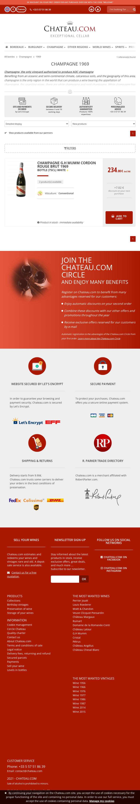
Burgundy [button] (36, 47)
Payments (13, 662)
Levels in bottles (17, 670)
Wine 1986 (79, 699)
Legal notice (14, 649)
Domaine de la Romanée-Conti (91, 625)
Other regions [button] (79, 47)
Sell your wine (15, 666)
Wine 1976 (79, 691)
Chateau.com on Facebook (114, 558)
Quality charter (16, 633)
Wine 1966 (79, 687)
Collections (13, 600)
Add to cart (119, 217)
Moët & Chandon (83, 609)
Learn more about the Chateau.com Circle (99, 338)
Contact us (13, 637)
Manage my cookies (101, 801)
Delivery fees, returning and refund (28, 653)
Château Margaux (83, 617)
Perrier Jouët (80, 600)
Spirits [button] (121, 47)
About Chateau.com (19, 641)
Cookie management (19, 625)
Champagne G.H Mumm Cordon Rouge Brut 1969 (66, 166)
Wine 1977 (79, 695)
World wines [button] (103, 47)
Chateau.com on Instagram (114, 569)
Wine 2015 (79, 711)
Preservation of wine (19, 609)
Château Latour (82, 629)
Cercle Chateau (16, 629)
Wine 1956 (79, 683)
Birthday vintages (17, 604)
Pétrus (77, 641)
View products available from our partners (28, 132)
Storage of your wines (20, 613)
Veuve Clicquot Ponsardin (88, 613)
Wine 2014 (79, 707)
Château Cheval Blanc (86, 650)
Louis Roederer (82, 604)
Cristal (77, 637)
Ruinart (77, 621)
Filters (70, 148)
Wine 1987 (79, 703)
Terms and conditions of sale (24, 645)
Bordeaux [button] (18, 47)
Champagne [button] (56, 47)
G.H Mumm (80, 633)
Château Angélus (83, 645)
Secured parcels (17, 657)
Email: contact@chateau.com (24, 771)
